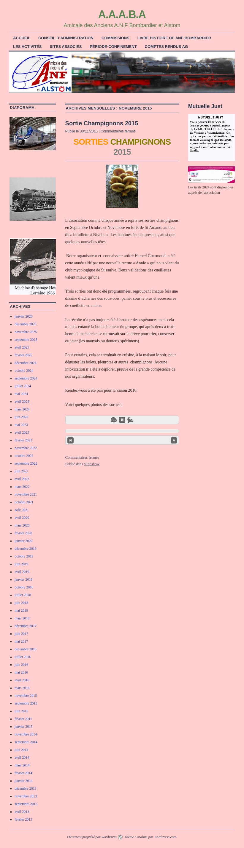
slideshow (91, 464)
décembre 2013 (26, 788)
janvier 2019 (23, 579)
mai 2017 (21, 641)
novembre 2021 (26, 494)
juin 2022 (21, 471)
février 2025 (23, 355)
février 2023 (23, 440)
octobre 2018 (24, 587)
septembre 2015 (26, 703)
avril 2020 (22, 518)
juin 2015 (21, 711)
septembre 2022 (26, 463)
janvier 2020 (23, 541)
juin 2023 (21, 417)
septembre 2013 (26, 804)
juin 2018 (21, 603)
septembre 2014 (26, 742)
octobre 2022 (24, 456)
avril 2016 (22, 680)
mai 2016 (21, 672)
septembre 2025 (26, 340)
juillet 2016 (23, 657)
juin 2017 (21, 634)
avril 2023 (22, 432)
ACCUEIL (21, 38)
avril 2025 (22, 347)
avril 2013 (22, 812)
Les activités (27, 46)
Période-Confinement (113, 46)
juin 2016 (21, 665)
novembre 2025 (26, 332)
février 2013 (23, 819)
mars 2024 (22, 409)
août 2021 (22, 510)
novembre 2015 (26, 696)
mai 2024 (21, 394)
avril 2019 (22, 572)
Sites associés (66, 46)
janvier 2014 (23, 781)
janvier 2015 (23, 726)
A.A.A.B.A (122, 14)
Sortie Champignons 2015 (101, 123)
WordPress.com (165, 837)
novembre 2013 (26, 796)
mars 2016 (22, 688)
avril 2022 (22, 479)
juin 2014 (21, 750)
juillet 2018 (23, 595)
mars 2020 (22, 525)
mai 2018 (21, 610)
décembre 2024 (26, 363)
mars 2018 (22, 618)
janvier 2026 (23, 316)
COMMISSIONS (115, 38)
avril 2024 (22, 401)
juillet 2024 (23, 386)
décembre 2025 (26, 324)
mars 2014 (22, 765)
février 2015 (23, 719)
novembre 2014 (26, 734)
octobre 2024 (24, 370)
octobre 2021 (24, 502)
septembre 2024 (26, 378)
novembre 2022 (26, 448)
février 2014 (23, 773)
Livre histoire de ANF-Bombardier (174, 38)
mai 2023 (21, 425)
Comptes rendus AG (166, 46)
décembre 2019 (26, 548)
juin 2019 (21, 564)
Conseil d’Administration (66, 38)
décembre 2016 (26, 649)
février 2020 (23, 533)
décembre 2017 (26, 626)
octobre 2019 (24, 556)
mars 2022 (22, 487)
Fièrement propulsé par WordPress (91, 837)
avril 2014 (22, 757)
